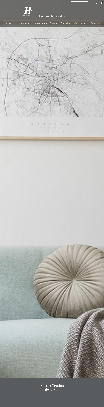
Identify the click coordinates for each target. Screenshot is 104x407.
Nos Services (11, 23)
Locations (66, 23)
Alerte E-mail (81, 23)
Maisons (25, 23)
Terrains (54, 23)
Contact (95, 23)
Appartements (39, 23)
